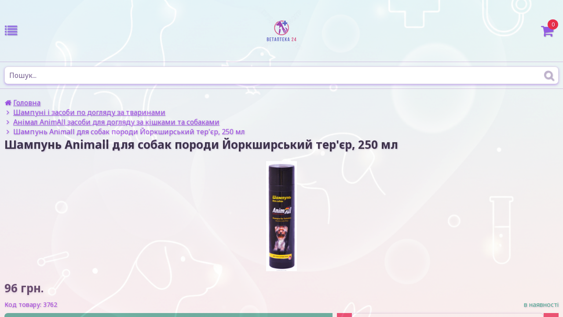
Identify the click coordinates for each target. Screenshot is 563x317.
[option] (281, 216)
